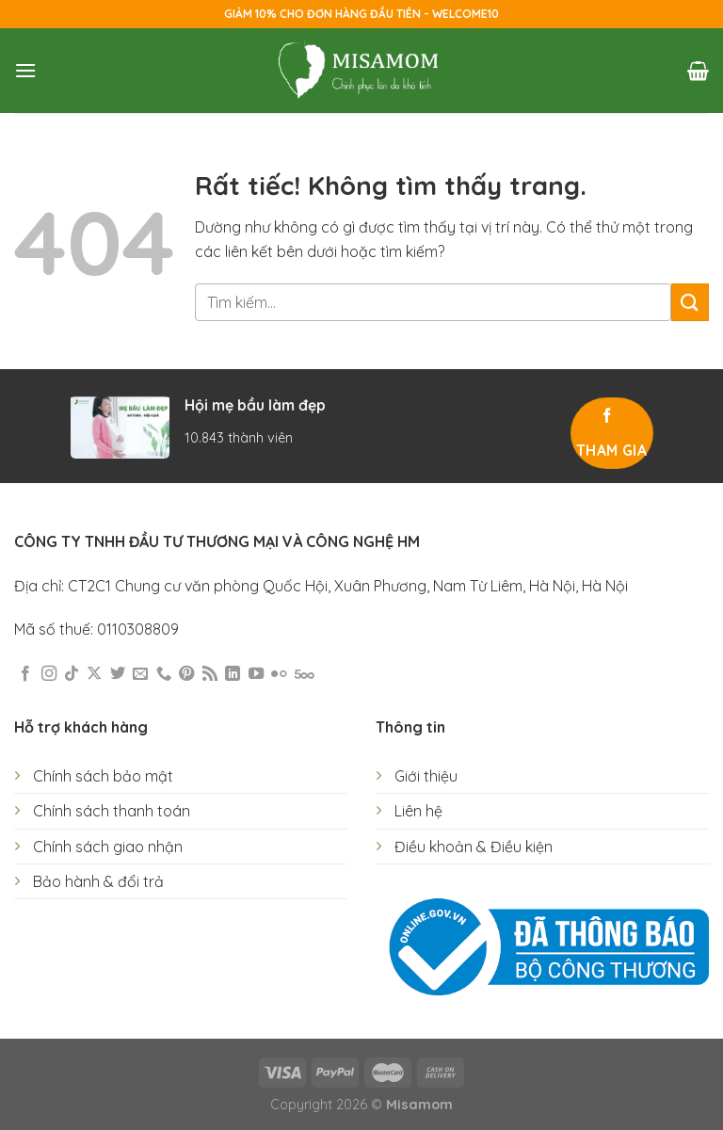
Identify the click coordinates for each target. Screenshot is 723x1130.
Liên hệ (418, 810)
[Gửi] (690, 301)
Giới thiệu (426, 776)
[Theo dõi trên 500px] (304, 674)
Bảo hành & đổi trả (98, 881)
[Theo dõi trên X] (94, 674)
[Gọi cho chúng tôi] (163, 674)
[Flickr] (278, 674)
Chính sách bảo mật (103, 776)
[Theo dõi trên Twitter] (117, 674)
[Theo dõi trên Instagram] (48, 674)
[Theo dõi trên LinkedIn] (232, 674)
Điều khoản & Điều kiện (473, 846)
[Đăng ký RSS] (209, 674)
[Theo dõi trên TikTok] (71, 674)
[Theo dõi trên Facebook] (25, 674)
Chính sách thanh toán (111, 810)
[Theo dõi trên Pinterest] (186, 674)
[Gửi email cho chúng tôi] (140, 674)
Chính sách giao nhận (108, 846)
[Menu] (25, 70)
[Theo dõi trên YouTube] (256, 674)
